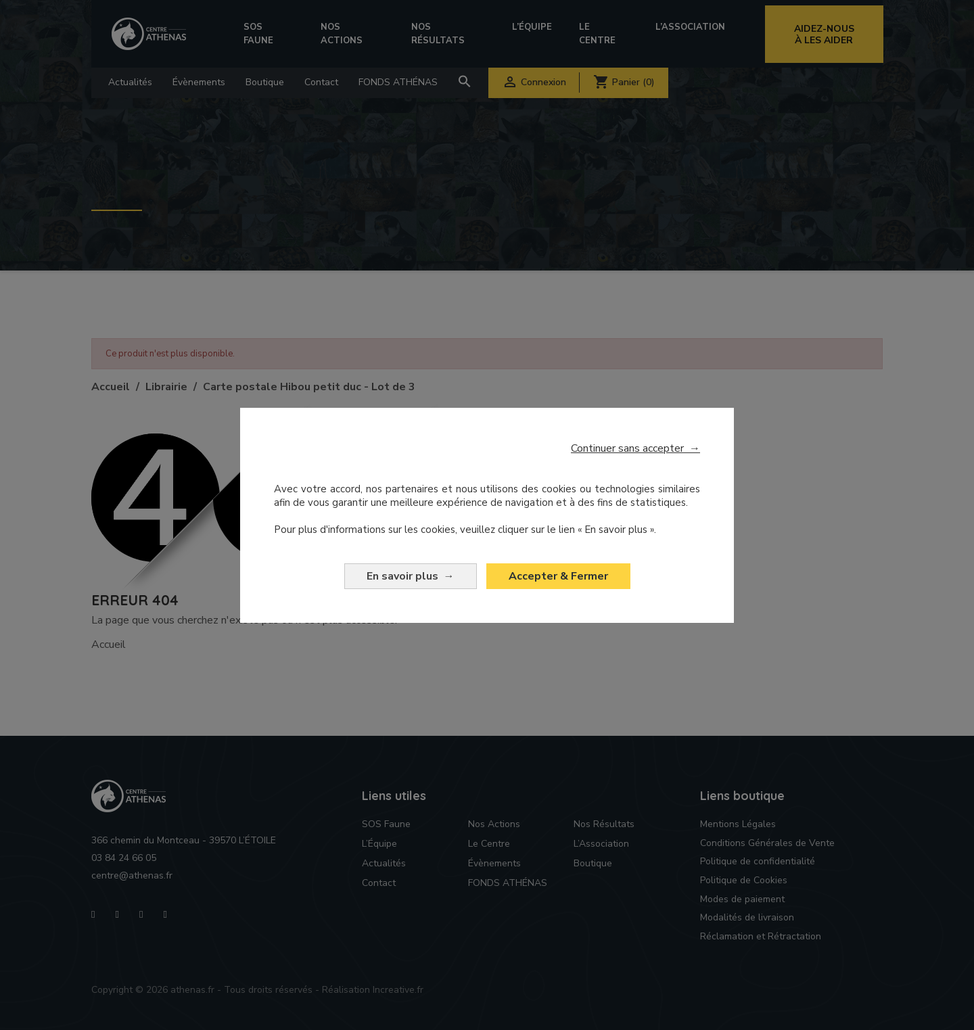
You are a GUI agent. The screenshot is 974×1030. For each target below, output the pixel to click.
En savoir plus (411, 576)
